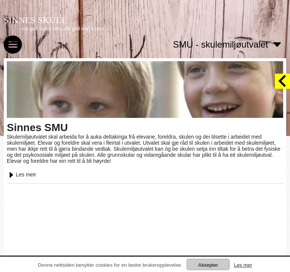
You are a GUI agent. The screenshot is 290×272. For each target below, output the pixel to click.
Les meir (21, 175)
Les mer (243, 265)
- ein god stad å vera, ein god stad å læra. (62, 28)
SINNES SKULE (35, 20)
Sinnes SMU (37, 127)
